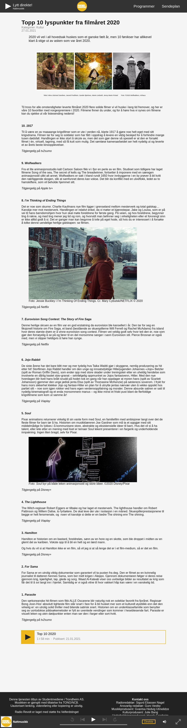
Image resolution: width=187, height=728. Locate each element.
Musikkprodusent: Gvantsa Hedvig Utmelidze (140, 709)
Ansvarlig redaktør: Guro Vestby (140, 705)
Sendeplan (171, 6)
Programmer (144, 6)
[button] (28, 637)
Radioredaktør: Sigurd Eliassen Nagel (140, 702)
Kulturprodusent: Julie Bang (140, 712)
